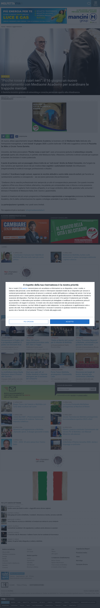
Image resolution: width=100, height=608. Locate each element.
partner (25, 288)
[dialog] (50, 304)
